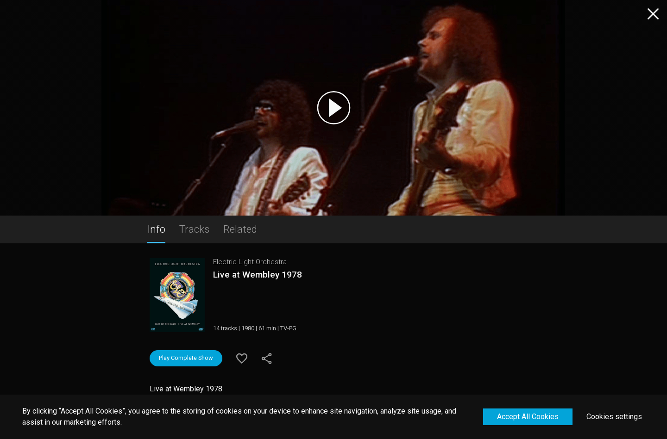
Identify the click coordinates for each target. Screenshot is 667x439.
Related (240, 229)
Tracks (194, 229)
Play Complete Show (186, 357)
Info (156, 229)
